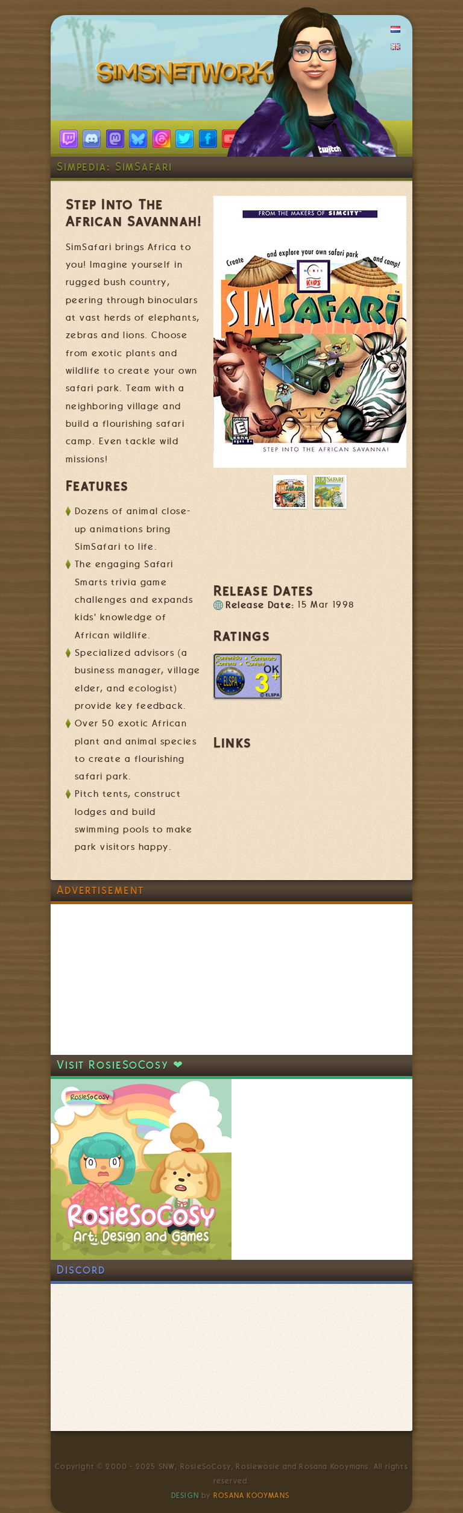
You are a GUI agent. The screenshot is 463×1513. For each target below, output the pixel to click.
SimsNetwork (188, 75)
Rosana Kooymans (251, 1495)
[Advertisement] (141, 979)
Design (185, 1495)
